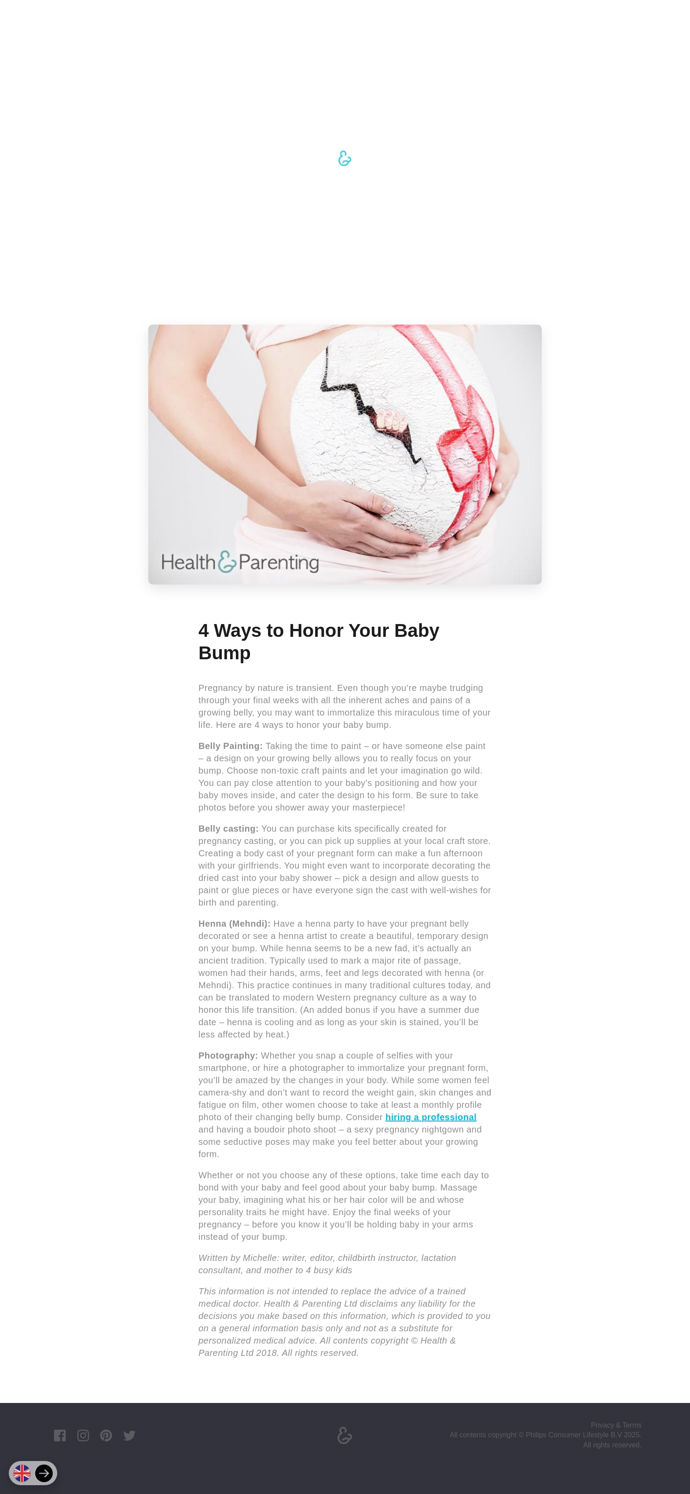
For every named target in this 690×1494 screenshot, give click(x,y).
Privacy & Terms (616, 1425)
